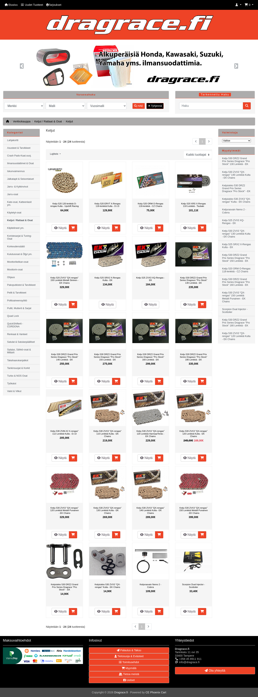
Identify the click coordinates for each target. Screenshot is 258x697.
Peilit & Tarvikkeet (16, 292)
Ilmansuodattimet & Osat (20, 163)
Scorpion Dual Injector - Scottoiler (193, 585)
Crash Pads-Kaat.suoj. (19, 155)
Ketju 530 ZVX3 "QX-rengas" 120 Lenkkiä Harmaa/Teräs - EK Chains (150, 433)
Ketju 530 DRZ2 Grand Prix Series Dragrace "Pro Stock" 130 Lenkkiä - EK (193, 280)
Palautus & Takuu (129, 650)
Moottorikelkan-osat (17, 262)
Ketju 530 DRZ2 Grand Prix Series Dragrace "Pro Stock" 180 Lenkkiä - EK (193, 357)
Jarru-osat (12, 194)
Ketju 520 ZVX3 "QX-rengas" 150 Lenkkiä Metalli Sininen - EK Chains (64, 280)
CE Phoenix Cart (155, 692)
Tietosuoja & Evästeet (129, 656)
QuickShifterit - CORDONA (15, 325)
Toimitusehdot (129, 662)
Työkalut (11, 383)
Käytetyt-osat (14, 212)
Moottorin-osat (15, 269)
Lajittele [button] (54, 154)
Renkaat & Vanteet (17, 334)
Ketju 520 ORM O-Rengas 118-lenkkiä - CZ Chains (150, 204)
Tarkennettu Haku (215, 94)
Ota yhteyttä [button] (215, 670)
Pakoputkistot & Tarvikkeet (21, 285)
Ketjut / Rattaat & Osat (48, 121)
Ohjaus (11, 277)
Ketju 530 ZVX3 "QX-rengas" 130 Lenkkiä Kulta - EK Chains (107, 510)
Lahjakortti (12, 140)
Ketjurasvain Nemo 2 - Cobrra (150, 585)
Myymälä (129, 668)
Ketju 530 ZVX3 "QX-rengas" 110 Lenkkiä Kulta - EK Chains (107, 433)
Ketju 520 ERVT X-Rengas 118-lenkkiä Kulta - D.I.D (107, 204)
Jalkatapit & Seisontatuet (20, 179)
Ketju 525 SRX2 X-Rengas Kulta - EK (107, 279)
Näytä (60, 228)
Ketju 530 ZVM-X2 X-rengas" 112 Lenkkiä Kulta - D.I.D (64, 432)
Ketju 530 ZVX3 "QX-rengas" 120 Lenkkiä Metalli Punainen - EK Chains (64, 510)
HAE (138, 105)
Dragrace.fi (121, 692)
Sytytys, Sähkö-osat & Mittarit (19, 351)
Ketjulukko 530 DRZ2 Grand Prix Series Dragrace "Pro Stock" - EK (64, 587)
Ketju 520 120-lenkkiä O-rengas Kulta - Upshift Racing (64, 204)
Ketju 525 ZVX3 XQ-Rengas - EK (150, 279)
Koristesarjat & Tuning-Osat (19, 237)
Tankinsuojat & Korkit (18, 368)
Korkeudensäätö (16, 246)
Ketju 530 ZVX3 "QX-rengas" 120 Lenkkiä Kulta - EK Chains (194, 433)
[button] (238, 5)
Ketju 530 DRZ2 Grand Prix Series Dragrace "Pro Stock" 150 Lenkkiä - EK (107, 357)
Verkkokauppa (21, 121)
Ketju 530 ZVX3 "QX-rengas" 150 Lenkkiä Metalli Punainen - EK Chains (193, 510)
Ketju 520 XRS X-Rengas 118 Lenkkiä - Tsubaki (193, 204)
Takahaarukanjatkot (17, 360)
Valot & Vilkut (14, 391)
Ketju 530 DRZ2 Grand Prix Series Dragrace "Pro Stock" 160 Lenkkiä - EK (150, 357)
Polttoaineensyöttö (17, 300)
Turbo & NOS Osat (17, 375)
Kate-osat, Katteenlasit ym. (19, 203)
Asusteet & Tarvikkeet (18, 148)
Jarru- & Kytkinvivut (17, 186)
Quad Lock (13, 316)
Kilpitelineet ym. (15, 228)
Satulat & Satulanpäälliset (21, 342)
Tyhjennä (155, 105)
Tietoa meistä (129, 674)
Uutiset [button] (129, 680)
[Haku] (211, 105)
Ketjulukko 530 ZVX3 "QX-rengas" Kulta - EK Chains (107, 585)
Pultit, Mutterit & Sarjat (19, 308)
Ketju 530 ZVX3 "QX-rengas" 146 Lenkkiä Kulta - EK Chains (150, 510)
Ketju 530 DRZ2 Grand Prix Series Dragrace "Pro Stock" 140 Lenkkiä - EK (64, 357)
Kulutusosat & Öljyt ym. (19, 254)
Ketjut (69, 121)
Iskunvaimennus (16, 171)
